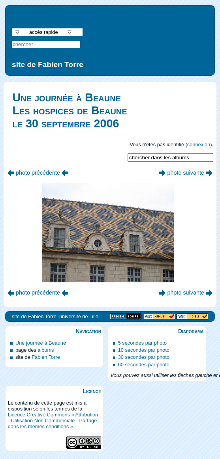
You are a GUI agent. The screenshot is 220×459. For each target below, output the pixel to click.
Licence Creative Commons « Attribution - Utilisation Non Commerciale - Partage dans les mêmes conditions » (53, 420)
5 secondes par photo (142, 343)
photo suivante (185, 173)
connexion (198, 144)
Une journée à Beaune (40, 343)
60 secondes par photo (143, 365)
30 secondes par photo (143, 357)
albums (46, 350)
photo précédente (38, 173)
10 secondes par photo (143, 350)
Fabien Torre (46, 357)
